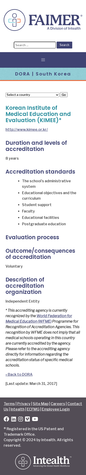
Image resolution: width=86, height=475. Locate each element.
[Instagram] (20, 420)
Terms (9, 404)
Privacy (24, 404)
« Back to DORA (19, 374)
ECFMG (33, 409)
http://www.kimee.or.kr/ (27, 129)
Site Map (40, 404)
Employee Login (56, 409)
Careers (58, 404)
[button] (43, 60)
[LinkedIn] (13, 420)
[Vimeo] (27, 420)
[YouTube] (35, 420)
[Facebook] (6, 420)
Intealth (18, 409)
